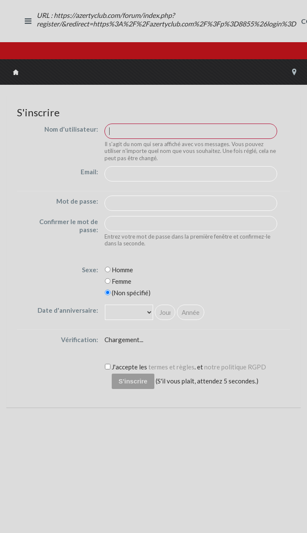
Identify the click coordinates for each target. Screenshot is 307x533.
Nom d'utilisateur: (71, 129)
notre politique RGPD (235, 367)
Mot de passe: (77, 201)
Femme (118, 281)
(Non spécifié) (128, 293)
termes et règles (171, 367)
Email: (89, 172)
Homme (119, 270)
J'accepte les (126, 367)
